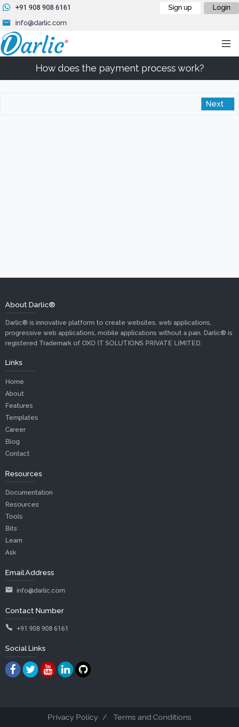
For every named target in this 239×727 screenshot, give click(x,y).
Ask (10, 552)
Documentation (29, 492)
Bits (11, 528)
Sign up (180, 7)
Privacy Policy (73, 716)
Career (15, 429)
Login (221, 7)
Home (14, 382)
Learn (13, 540)
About (14, 394)
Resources (22, 504)
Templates (21, 417)
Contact (17, 453)
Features (19, 405)
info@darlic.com (41, 23)
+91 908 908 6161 (43, 7)
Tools (14, 516)
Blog (12, 441)
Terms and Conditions (152, 716)
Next (216, 103)
